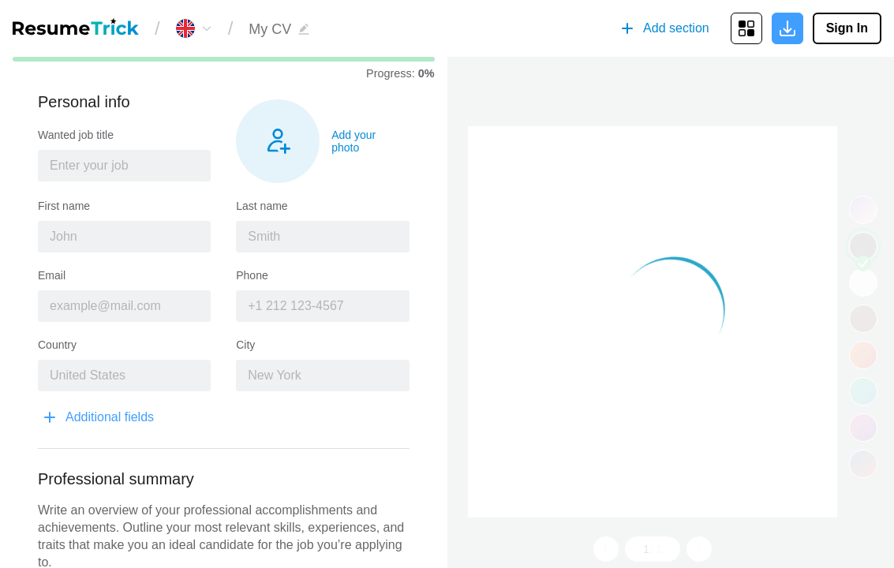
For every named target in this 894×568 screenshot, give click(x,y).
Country (57, 344)
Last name (261, 206)
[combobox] (124, 165)
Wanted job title (76, 135)
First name (64, 206)
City (245, 344)
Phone (251, 275)
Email (51, 275)
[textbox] (124, 165)
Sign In (847, 28)
